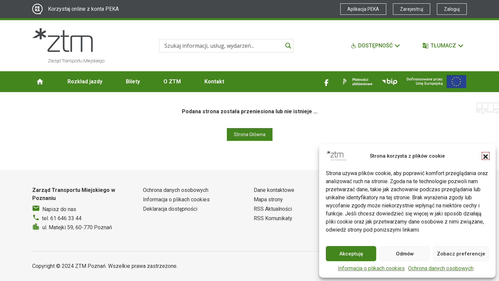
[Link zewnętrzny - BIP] (389, 81)
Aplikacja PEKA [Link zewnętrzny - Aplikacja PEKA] (363, 9)
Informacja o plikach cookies (371, 268)
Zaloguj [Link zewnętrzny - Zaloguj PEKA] (452, 9)
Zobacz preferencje (461, 254)
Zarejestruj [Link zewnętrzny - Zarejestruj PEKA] (411, 9)
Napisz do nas (59, 209)
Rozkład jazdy (84, 81)
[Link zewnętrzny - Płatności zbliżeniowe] (356, 81)
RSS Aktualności (273, 209)
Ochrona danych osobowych (440, 268)
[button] (485, 156)
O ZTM (172, 81)
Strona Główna (249, 134)
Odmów (405, 254)
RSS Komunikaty (273, 218)
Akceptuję (351, 254)
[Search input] (223, 45)
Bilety (133, 81)
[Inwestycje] (436, 81)
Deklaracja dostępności (170, 209)
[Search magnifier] (288, 45)
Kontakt (214, 81)
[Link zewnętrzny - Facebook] (326, 81)
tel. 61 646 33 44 (62, 218)
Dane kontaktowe (274, 190)
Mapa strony (268, 199)
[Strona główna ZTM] (68, 45)
